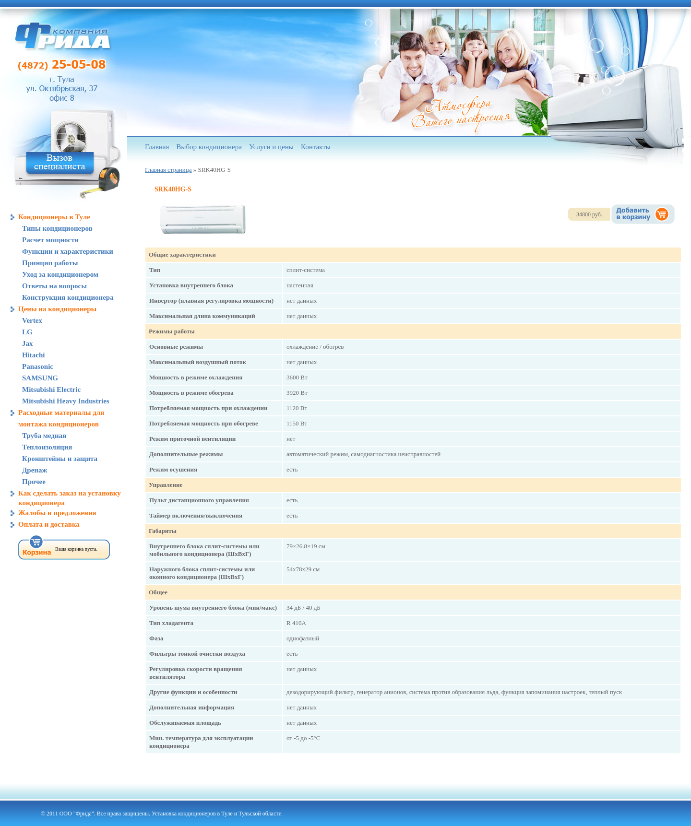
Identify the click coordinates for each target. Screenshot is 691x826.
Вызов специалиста (60, 164)
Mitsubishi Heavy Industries (65, 401)
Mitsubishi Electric (51, 389)
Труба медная (44, 435)
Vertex (32, 320)
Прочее (34, 481)
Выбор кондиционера (209, 147)
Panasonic (37, 366)
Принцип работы (50, 263)
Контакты (316, 147)
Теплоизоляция (47, 447)
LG (27, 332)
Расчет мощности (50, 240)
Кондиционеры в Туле (54, 217)
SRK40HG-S (173, 189)
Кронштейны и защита (59, 458)
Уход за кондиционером (60, 274)
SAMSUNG (40, 378)
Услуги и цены (271, 147)
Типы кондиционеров (57, 228)
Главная (157, 147)
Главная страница (168, 169)
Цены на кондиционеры (57, 309)
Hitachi (33, 355)
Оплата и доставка (49, 524)
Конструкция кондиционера (68, 297)
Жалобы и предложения (57, 513)
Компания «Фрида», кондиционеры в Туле (63, 36)
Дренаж (34, 470)
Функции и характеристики (67, 251)
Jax (27, 343)
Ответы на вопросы (54, 286)
